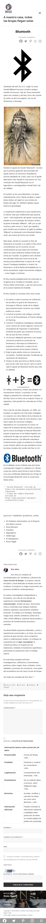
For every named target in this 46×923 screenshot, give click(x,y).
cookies (30, 915)
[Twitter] (26, 41)
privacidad (22, 915)
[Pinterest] (30, 41)
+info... (26, 758)
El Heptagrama (12, 539)
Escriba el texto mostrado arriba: (19, 874)
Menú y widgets (39, 15)
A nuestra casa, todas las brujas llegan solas (18, 19)
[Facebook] (21, 41)
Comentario (10, 708)
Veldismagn (11, 536)
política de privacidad (23, 741)
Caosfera (9, 530)
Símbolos (32, 685)
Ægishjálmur (11, 533)
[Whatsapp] (35, 41)
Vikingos (6, 687)
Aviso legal (7, 915)
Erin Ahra (22, 685)
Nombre (8, 828)
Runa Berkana (12, 527)
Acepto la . (18, 741)
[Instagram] (40, 41)
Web (5, 847)
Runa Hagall (11, 542)
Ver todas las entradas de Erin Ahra (18, 677)
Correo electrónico (13, 837)
